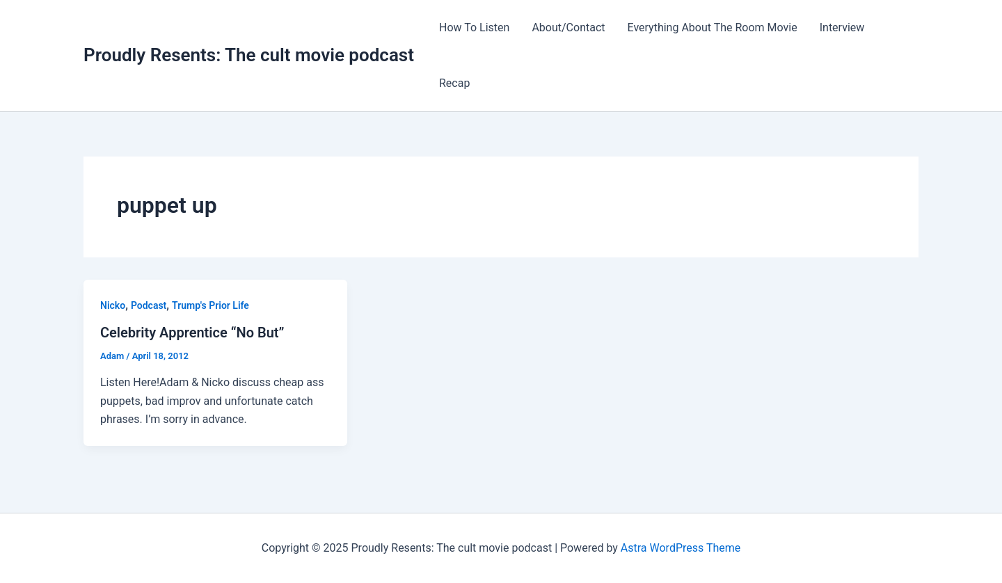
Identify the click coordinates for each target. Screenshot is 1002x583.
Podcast (148, 305)
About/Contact (568, 27)
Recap (454, 83)
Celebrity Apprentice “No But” (192, 332)
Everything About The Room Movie (712, 27)
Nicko (112, 305)
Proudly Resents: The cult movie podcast (249, 55)
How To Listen (474, 27)
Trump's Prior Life (210, 305)
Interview (842, 27)
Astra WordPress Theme (680, 547)
